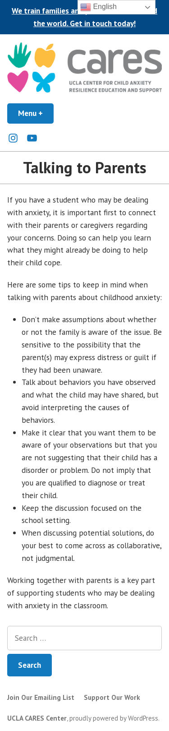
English (98, 7)
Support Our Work (112, 697)
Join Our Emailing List (40, 697)
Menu (36, 113)
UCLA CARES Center (37, 718)
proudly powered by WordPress (113, 718)
